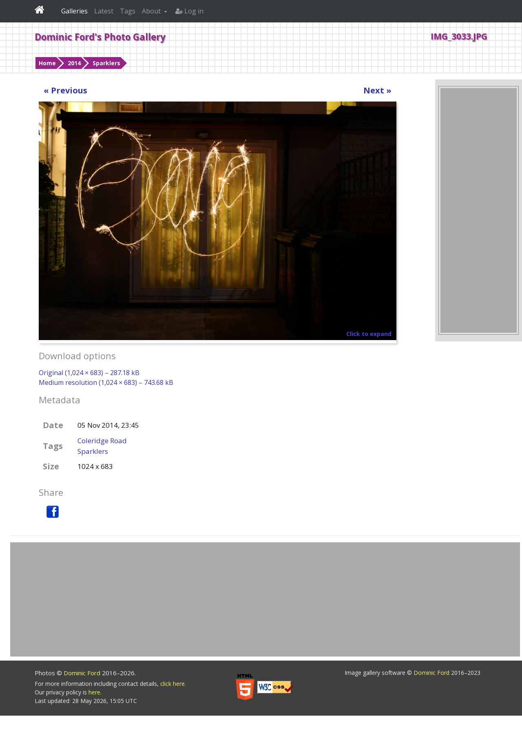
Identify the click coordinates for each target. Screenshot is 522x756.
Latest (103, 11)
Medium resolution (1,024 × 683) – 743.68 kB (106, 382)
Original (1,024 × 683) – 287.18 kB (89, 372)
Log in (189, 11)
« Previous (65, 90)
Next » (377, 90)
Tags (127, 11)
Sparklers (106, 63)
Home (47, 63)
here (94, 692)
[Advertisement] (478, 210)
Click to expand (369, 334)
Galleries (74, 11)
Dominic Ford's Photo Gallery (100, 36)
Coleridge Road (102, 440)
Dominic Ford (83, 673)
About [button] (152, 11)
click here (172, 683)
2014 (74, 63)
